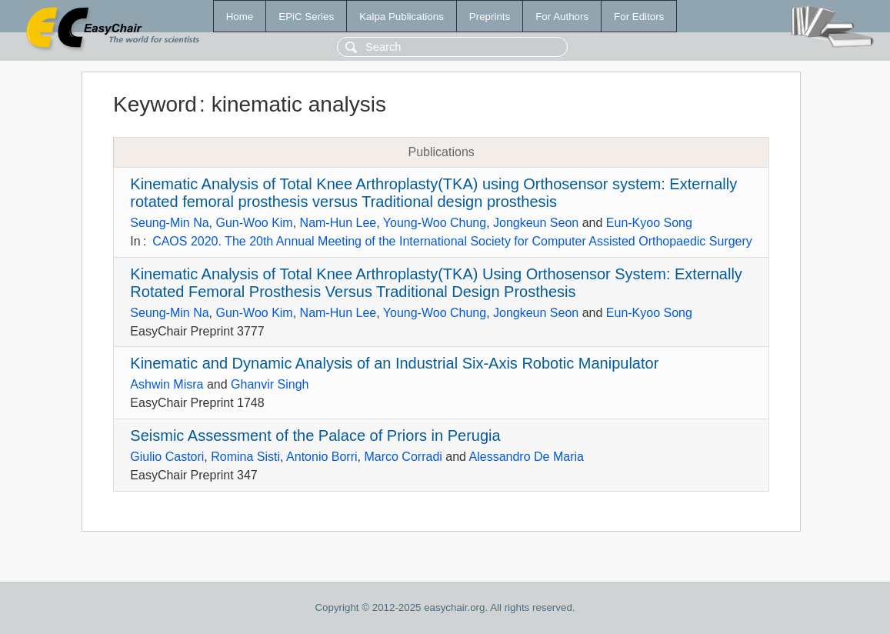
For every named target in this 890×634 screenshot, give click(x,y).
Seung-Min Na (169, 222)
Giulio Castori (167, 456)
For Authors (561, 16)
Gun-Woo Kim (254, 222)
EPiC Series (306, 16)
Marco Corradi (403, 456)
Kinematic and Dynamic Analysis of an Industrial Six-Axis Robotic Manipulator (394, 363)
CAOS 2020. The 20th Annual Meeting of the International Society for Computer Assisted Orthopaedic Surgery (452, 241)
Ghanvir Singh (269, 384)
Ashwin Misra (166, 384)
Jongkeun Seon (535, 222)
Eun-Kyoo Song (649, 222)
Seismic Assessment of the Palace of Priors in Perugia (315, 435)
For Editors (639, 16)
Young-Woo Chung (434, 222)
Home (240, 16)
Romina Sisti (245, 456)
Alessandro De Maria (526, 456)
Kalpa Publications (401, 16)
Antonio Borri (322, 456)
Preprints (489, 16)
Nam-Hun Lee (338, 222)
